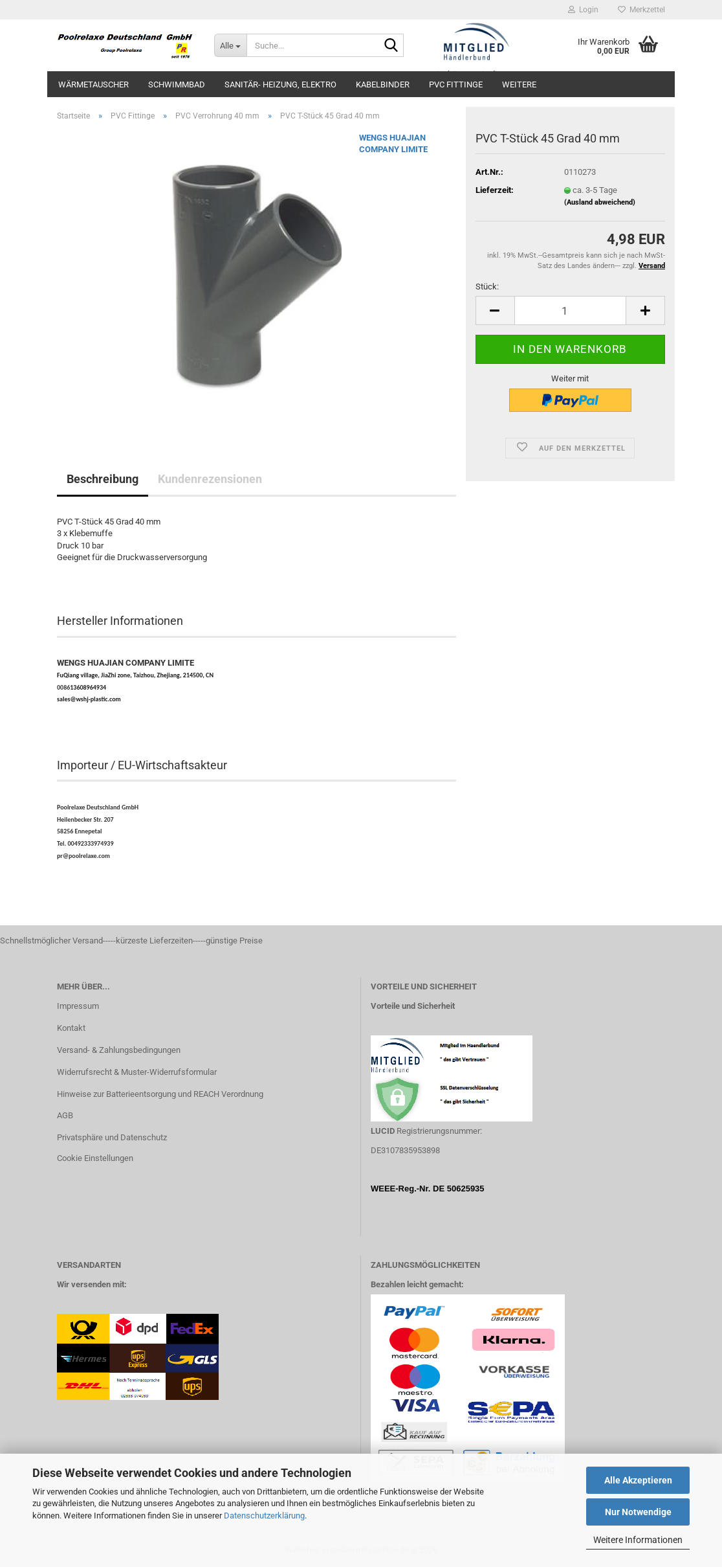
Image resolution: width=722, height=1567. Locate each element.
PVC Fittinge (456, 84)
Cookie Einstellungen (95, 1158)
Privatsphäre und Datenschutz (112, 1137)
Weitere (519, 84)
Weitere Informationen (638, 1540)
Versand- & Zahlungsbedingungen (119, 1050)
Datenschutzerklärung (264, 1515)
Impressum (78, 1006)
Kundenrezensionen (210, 479)
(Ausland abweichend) (599, 202)
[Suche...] (230, 45)
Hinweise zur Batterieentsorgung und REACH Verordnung (160, 1094)
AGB (65, 1115)
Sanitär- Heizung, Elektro (280, 84)
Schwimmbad (176, 84)
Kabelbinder (383, 84)
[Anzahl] (570, 310)
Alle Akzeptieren (638, 1480)
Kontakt (71, 1028)
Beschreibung (102, 479)
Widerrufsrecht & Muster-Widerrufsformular (137, 1072)
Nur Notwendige (638, 1512)
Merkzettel (641, 9)
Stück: (487, 286)
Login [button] (583, 9)
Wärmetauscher (93, 84)
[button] (495, 310)
